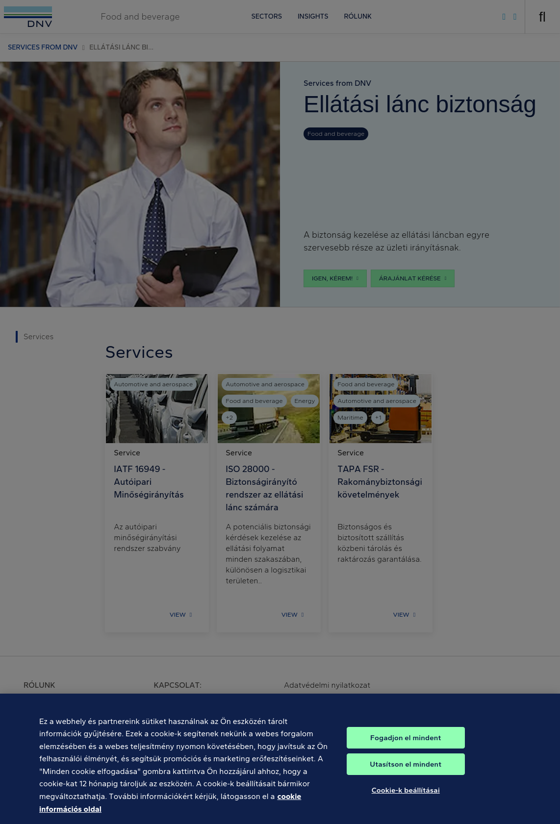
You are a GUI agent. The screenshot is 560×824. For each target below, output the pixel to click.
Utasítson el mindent (405, 771)
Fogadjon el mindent (405, 745)
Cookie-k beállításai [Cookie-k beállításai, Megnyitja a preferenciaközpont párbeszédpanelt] (406, 797)
